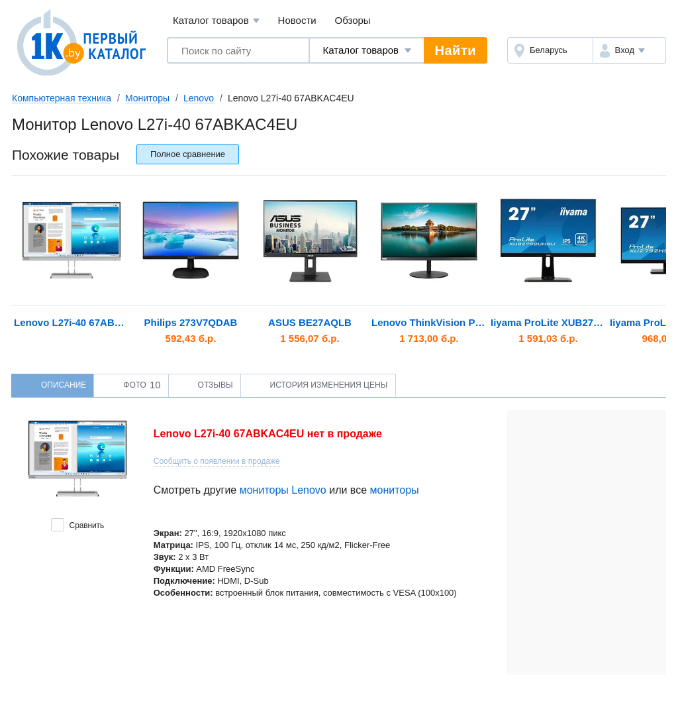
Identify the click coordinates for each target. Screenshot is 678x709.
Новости (297, 20)
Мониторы (147, 98)
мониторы (394, 490)
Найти (455, 50)
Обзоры (353, 20)
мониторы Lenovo (283, 490)
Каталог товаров (216, 21)
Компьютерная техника (61, 98)
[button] (629, 50)
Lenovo (198, 98)
